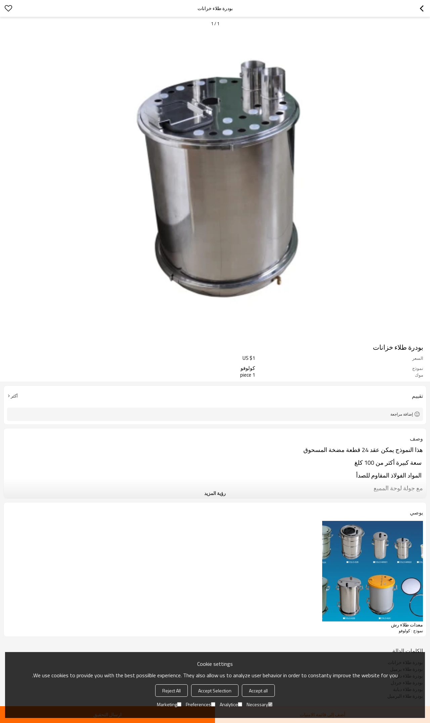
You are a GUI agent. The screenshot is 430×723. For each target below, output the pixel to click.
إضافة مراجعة (401, 414)
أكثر (14, 395)
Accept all (258, 690)
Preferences (200, 704)
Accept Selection (214, 690)
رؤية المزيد (215, 493)
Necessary (259, 704)
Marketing (169, 704)
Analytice (231, 704)
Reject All (171, 690)
